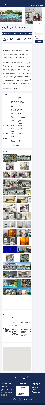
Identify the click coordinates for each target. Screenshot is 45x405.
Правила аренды (21, 387)
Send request (38, 41)
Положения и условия (21, 394)
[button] (31, 5)
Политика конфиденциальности (22, 390)
